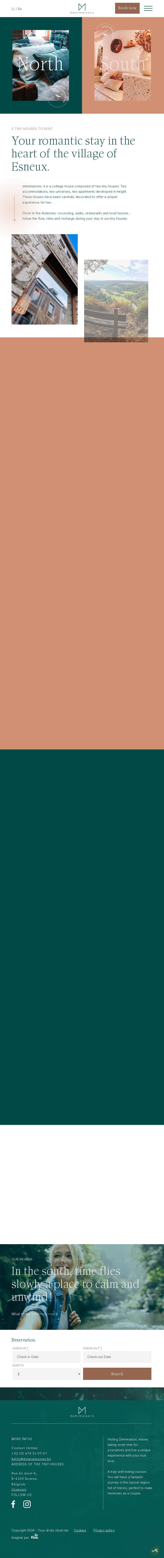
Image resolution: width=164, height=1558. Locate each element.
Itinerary (19, 1489)
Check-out (92, 1348)
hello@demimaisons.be (31, 1459)
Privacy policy (104, 1530)
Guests (18, 1365)
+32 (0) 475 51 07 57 (29, 1453)
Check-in (20, 1348)
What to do (35, 1314)
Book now (127, 8)
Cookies (80, 1530)
